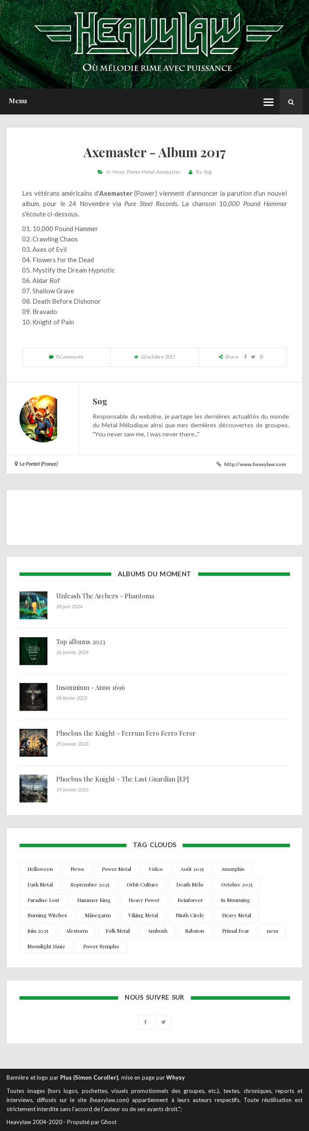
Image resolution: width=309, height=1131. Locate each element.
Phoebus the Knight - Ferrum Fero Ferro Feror (126, 733)
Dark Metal (40, 884)
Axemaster (168, 172)
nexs (272, 930)
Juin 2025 (37, 930)
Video (156, 868)
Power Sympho (101, 946)
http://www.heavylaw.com (255, 464)
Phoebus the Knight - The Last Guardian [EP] (122, 779)
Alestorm (77, 930)
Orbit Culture (142, 884)
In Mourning (235, 899)
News (119, 172)
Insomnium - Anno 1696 (90, 687)
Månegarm (98, 915)
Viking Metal (143, 915)
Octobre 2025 (236, 884)
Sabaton (194, 930)
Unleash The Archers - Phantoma (105, 595)
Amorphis (233, 868)
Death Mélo (189, 884)
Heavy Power (144, 899)
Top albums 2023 (80, 641)
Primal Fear (235, 930)
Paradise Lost (43, 899)
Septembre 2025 (90, 884)
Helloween (40, 868)
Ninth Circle (190, 915)
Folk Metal (118, 930)
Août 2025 (191, 868)
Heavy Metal (236, 915)
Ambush (157, 930)
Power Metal (140, 172)
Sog (208, 172)
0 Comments (70, 356)
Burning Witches (47, 915)
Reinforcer (190, 899)
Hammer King (94, 899)
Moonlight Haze (46, 946)
